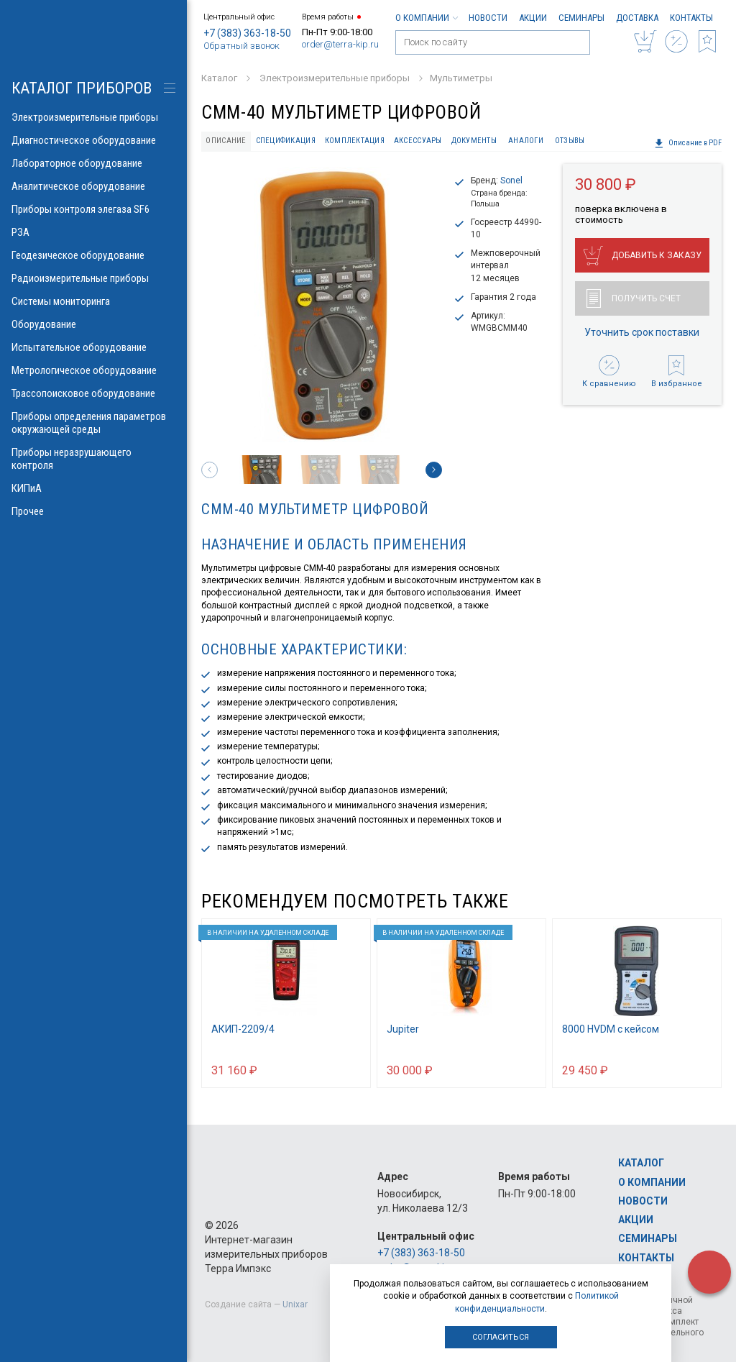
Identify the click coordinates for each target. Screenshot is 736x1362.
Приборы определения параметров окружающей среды (93, 423)
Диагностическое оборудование (93, 140)
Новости (488, 17)
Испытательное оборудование (93, 347)
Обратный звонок (241, 45)
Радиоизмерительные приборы (93, 278)
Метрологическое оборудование (93, 370)
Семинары (581, 17)
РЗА (93, 232)
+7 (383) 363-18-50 (247, 33)
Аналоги (525, 140)
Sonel (511, 180)
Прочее (93, 511)
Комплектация (355, 140)
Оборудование (93, 324)
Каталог (641, 1163)
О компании (426, 17)
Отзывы (570, 140)
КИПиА (93, 488)
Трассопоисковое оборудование (93, 393)
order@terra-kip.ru (340, 44)
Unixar (295, 1304)
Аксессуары (418, 140)
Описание (226, 140)
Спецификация (286, 140)
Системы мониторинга (93, 301)
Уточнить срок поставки (641, 332)
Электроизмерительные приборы (93, 117)
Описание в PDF (688, 143)
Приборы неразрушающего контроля (93, 459)
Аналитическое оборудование (93, 186)
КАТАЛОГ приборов (82, 88)
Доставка (637, 17)
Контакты (691, 17)
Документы (474, 140)
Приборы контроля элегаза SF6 (93, 209)
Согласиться (500, 1337)
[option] (321, 304)
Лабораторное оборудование (93, 163)
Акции (533, 17)
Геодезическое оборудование (93, 255)
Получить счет (633, 298)
